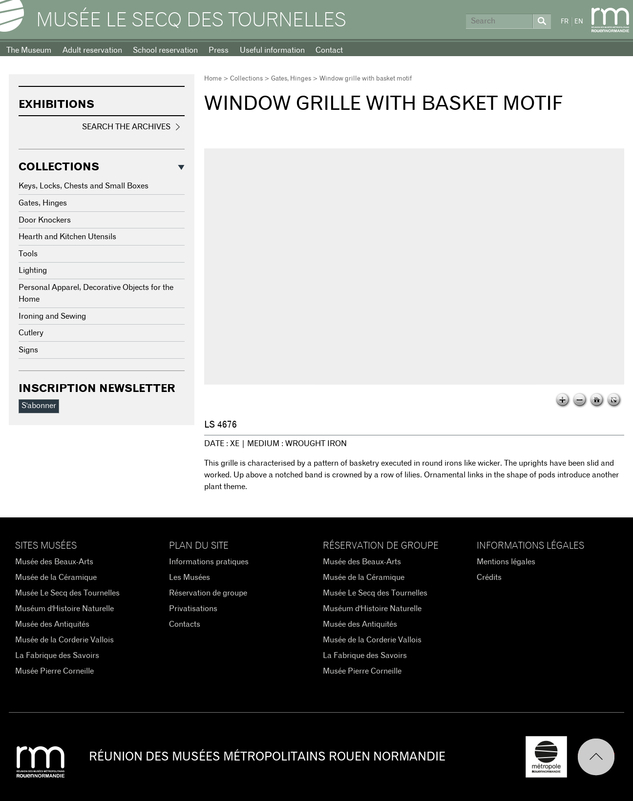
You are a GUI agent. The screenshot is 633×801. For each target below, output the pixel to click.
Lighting (33, 270)
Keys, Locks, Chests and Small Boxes (83, 186)
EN (578, 22)
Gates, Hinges (291, 79)
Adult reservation (92, 50)
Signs (28, 350)
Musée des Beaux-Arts (54, 562)
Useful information (272, 50)
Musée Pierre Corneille (54, 671)
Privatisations (193, 609)
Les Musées (189, 577)
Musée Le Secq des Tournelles (191, 20)
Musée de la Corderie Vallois (64, 640)
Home (213, 79)
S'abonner (38, 406)
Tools (28, 254)
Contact (329, 50)
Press (219, 50)
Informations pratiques (209, 562)
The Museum (28, 50)
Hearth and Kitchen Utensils (67, 237)
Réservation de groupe (208, 593)
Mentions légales (506, 562)
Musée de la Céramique (56, 577)
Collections (246, 79)
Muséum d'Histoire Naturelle (64, 609)
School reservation (165, 50)
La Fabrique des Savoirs (57, 655)
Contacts (184, 624)
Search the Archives (126, 127)
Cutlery (31, 333)
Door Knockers (45, 220)
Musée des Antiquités (52, 624)
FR (565, 22)
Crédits (489, 577)
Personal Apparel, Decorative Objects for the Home (96, 293)
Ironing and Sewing (52, 316)
